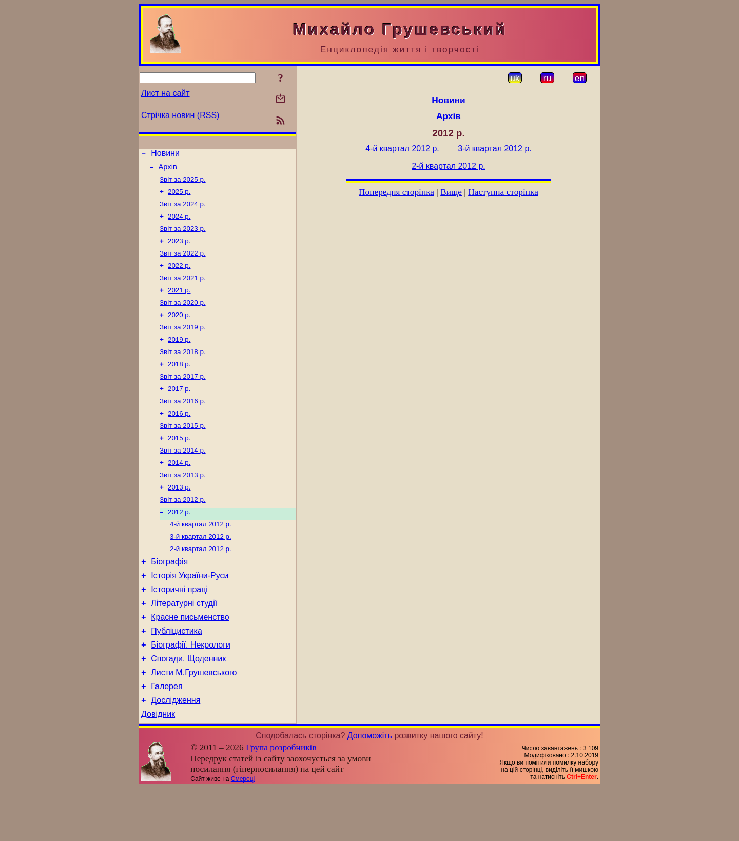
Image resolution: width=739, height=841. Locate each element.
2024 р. (179, 223)
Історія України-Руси (189, 613)
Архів (168, 170)
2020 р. (179, 330)
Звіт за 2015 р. (183, 450)
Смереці (243, 832)
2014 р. (179, 490)
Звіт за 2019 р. (183, 343)
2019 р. (179, 357)
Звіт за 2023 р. (183, 237)
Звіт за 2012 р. (183, 530)
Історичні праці (179, 628)
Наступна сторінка (503, 192)
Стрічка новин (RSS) (180, 115)
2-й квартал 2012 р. (200, 584)
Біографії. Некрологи (190, 690)
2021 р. (179, 303)
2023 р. (179, 250)
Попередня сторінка (396, 192)
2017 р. (179, 410)
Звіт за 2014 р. (183, 477)
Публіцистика (176, 675)
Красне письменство (190, 659)
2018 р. (179, 383)
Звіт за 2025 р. (183, 183)
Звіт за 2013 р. (183, 503)
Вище (451, 192)
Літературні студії (184, 644)
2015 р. (179, 463)
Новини (165, 154)
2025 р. (179, 197)
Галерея (166, 736)
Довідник (158, 767)
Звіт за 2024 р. (183, 210)
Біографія (169, 598)
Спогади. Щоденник (188, 705)
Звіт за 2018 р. (183, 370)
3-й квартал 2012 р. (200, 570)
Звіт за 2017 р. (183, 397)
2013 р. (179, 517)
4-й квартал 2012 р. (200, 557)
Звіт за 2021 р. (183, 290)
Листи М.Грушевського (194, 721)
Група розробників (281, 801)
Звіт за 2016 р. (183, 423)
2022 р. (179, 277)
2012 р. (179, 543)
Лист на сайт (165, 93)
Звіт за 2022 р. (183, 263)
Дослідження (175, 752)
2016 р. (179, 437)
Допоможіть (369, 789)
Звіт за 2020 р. (183, 317)
